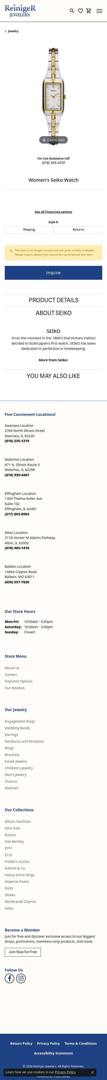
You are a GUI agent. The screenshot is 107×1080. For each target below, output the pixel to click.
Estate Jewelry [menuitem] (16, 761)
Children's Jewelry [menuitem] (19, 768)
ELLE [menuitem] (8, 855)
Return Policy (21, 1043)
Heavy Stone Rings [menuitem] (19, 875)
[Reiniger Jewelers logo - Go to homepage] (20, 11)
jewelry (13, 31)
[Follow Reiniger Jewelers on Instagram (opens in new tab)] (21, 978)
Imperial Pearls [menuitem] (17, 881)
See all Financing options (53, 212)
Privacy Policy (48, 1043)
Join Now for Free (23, 952)
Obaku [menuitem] (10, 895)
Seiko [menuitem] (9, 908)
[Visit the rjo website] (58, 1007)
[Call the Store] (17, 441)
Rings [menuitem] (9, 748)
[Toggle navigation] (99, 11)
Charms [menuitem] (11, 781)
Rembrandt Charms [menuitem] (20, 901)
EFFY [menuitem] (8, 848)
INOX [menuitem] (9, 888)
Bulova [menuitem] (10, 834)
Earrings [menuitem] (11, 734)
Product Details (53, 300)
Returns (78, 230)
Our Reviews (15, 688)
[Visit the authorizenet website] (45, 1007)
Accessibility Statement (53, 1053)
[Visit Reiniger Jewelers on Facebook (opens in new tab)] (9, 978)
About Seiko (54, 313)
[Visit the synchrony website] (74, 1007)
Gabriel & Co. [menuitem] (15, 868)
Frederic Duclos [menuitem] (17, 861)
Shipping (29, 230)
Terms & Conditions (80, 1043)
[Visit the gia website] (30, 1007)
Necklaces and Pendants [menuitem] (24, 741)
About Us (12, 668)
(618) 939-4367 (53, 163)
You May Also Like (53, 376)
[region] (53, 96)
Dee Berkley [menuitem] (14, 841)
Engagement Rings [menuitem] (20, 721)
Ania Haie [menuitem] (12, 828)
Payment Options (19, 681)
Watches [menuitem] (11, 788)
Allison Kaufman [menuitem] (18, 821)
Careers (11, 674)
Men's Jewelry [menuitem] (16, 774)
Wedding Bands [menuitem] (17, 728)
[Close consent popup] (92, 1072)
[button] (72, 11)
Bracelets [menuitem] (12, 754)
